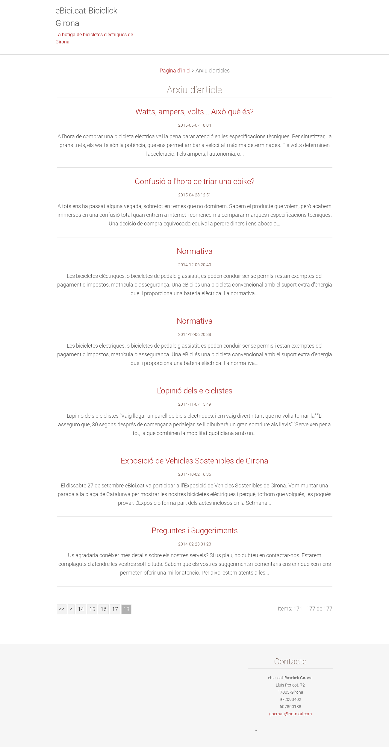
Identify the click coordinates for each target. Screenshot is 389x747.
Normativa (195, 251)
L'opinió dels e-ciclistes (194, 390)
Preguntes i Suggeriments (195, 530)
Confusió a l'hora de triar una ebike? (195, 181)
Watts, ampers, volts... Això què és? (194, 111)
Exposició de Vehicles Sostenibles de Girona (194, 460)
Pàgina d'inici (175, 71)
